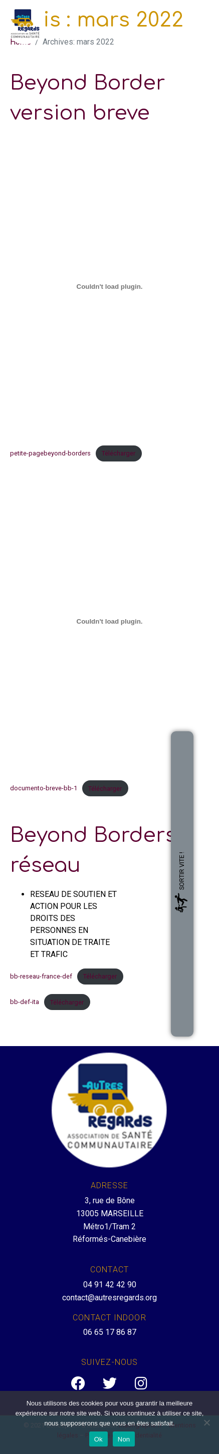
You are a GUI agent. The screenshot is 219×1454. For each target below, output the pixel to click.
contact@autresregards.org (109, 1297)
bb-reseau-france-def (41, 976)
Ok (98, 1439)
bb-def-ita (24, 1002)
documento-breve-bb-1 (43, 788)
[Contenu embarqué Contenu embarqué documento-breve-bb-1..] (109, 621)
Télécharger (118, 453)
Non (124, 1439)
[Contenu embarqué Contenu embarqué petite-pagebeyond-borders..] (109, 286)
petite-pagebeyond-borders (50, 453)
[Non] (206, 1422)
